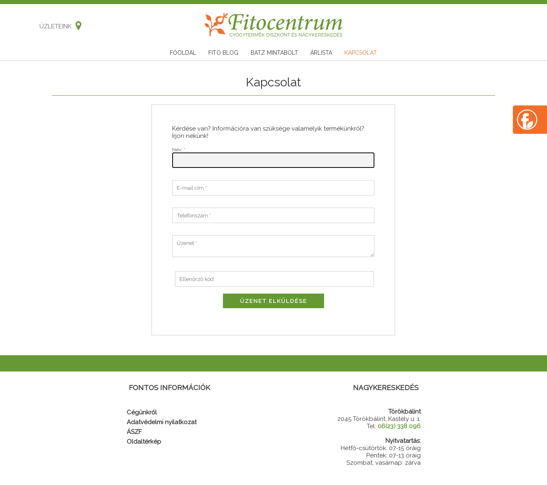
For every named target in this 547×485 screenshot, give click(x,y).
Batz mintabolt (274, 52)
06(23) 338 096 (399, 426)
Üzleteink (58, 26)
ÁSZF (134, 432)
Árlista (321, 52)
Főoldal (183, 52)
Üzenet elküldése (273, 301)
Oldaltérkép (144, 441)
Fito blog (223, 52)
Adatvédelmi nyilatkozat (162, 422)
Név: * (178, 149)
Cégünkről (142, 412)
